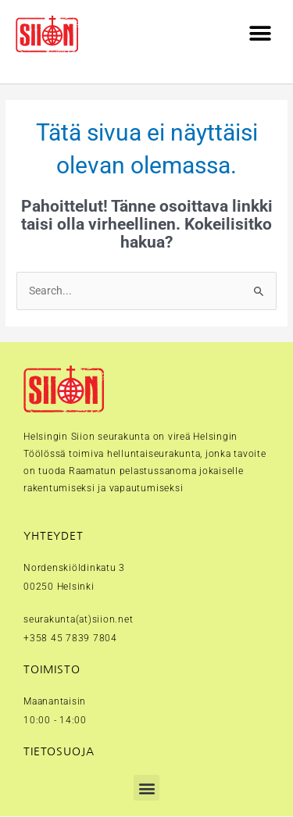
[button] (259, 34)
